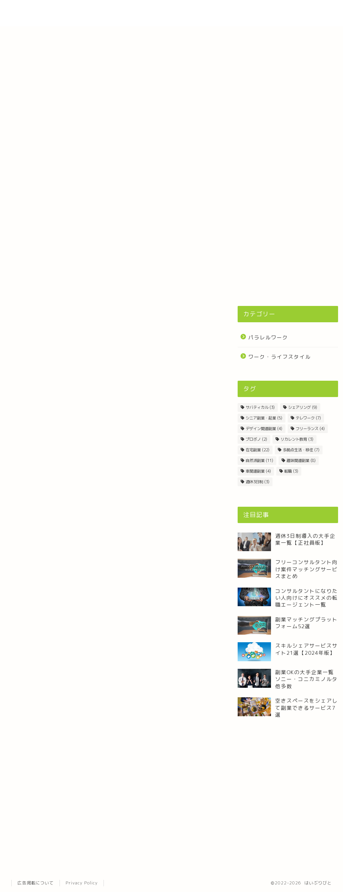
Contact (282, 11)
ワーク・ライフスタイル (279, 356)
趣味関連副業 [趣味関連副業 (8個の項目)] (301, 460)
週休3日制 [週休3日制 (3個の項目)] (257, 481)
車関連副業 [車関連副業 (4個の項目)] (258, 471)
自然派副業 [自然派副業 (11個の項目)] (259, 460)
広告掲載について (35, 883)
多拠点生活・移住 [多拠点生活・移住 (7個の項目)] (301, 449)
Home (210, 11)
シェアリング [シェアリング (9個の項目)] (302, 407)
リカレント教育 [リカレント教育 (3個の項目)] (296, 439)
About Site (244, 11)
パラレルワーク (268, 337)
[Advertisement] (288, 239)
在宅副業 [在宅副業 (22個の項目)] (257, 449)
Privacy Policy (82, 883)
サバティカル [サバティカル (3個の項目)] (260, 407)
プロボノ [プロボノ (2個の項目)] (256, 439)
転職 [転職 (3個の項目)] (291, 471)
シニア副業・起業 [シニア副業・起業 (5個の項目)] (264, 418)
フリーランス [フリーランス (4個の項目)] (310, 428)
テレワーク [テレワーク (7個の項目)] (308, 418)
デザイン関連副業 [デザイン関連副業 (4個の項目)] (264, 428)
